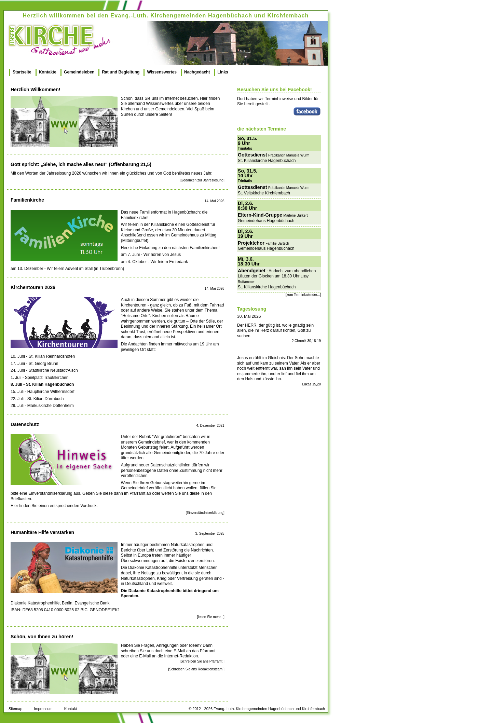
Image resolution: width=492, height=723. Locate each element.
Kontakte (47, 72)
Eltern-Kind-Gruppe (260, 215)
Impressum (43, 709)
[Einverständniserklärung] (205, 513)
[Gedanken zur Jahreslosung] (202, 180)
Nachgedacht (197, 72)
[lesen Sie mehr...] (210, 617)
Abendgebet (251, 270)
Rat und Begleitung (120, 72)
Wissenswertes (162, 72)
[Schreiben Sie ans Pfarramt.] (202, 661)
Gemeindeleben (79, 72)
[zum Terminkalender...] (303, 295)
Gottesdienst (252, 155)
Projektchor (251, 243)
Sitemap (15, 709)
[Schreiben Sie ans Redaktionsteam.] (196, 669)
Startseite (22, 72)
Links (222, 72)
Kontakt (70, 709)
